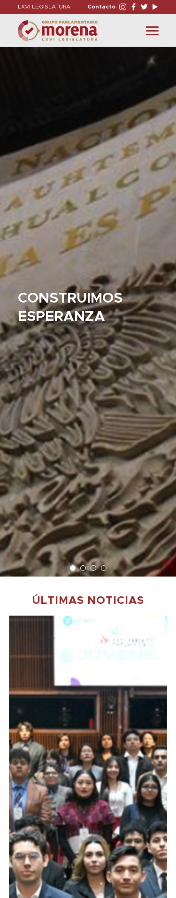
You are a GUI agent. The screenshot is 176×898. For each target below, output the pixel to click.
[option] (88, 307)
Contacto (101, 6)
